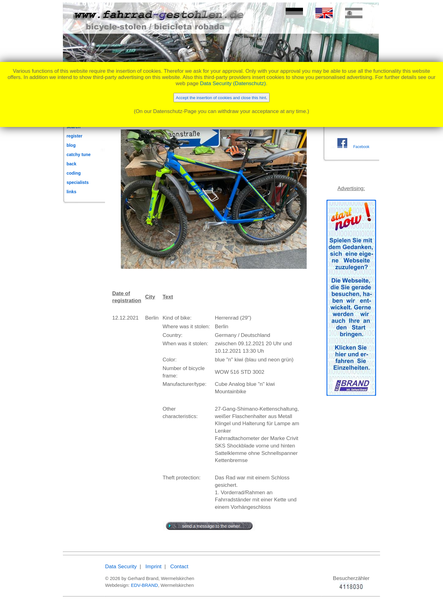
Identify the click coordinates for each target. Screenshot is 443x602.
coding (74, 173)
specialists (78, 182)
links (72, 191)
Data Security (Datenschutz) (233, 83)
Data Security (121, 566)
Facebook (361, 147)
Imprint (153, 566)
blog (71, 145)
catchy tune (79, 154)
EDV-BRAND (144, 585)
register (74, 135)
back (72, 163)
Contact (179, 566)
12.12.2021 (125, 318)
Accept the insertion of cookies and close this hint (221, 97)
